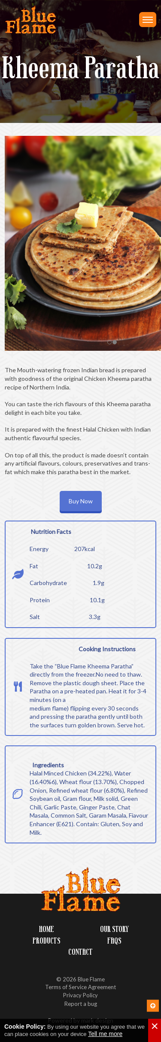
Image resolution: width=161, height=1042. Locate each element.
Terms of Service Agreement (80, 987)
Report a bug (80, 1003)
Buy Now (81, 501)
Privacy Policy (80, 995)
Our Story (114, 929)
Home (46, 929)
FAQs (114, 941)
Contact (80, 952)
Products (47, 941)
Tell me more (105, 1033)
